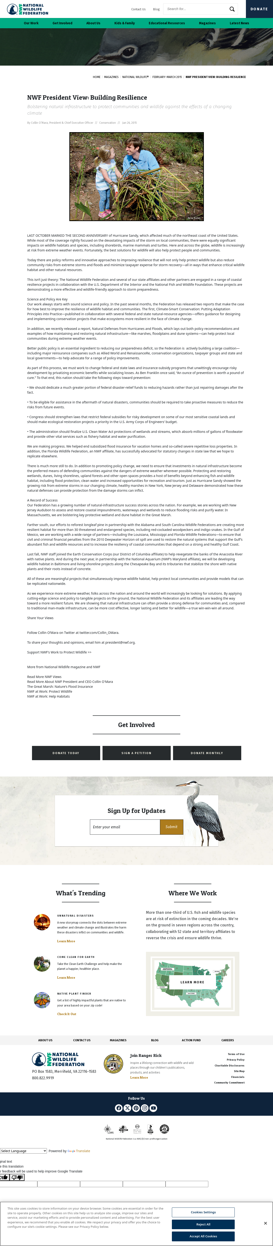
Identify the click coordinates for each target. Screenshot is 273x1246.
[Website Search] (200, 9)
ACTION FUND (191, 1040)
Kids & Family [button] (124, 23)
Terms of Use (236, 1054)
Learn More (66, 941)
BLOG (155, 1040)
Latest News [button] (239, 23)
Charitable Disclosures (230, 1065)
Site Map (239, 1071)
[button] (171, 827)
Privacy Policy (236, 1059)
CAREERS (227, 1040)
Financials (238, 1077)
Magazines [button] (207, 23)
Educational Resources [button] (167, 23)
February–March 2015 (167, 77)
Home (96, 77)
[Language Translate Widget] (23, 1151)
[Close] (265, 1223)
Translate (78, 1151)
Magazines (111, 77)
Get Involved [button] (62, 23)
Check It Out (66, 1014)
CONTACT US (82, 1040)
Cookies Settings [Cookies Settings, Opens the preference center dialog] (203, 1212)
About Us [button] (93, 23)
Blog (156, 9)
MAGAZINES (118, 1040)
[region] (136, 1224)
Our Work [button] (31, 23)
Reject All (203, 1224)
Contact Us (138, 9)
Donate (259, 9)
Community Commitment (229, 1082)
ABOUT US (45, 1040)
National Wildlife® (135, 77)
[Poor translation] (17, 1177)
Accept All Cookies (203, 1236)
